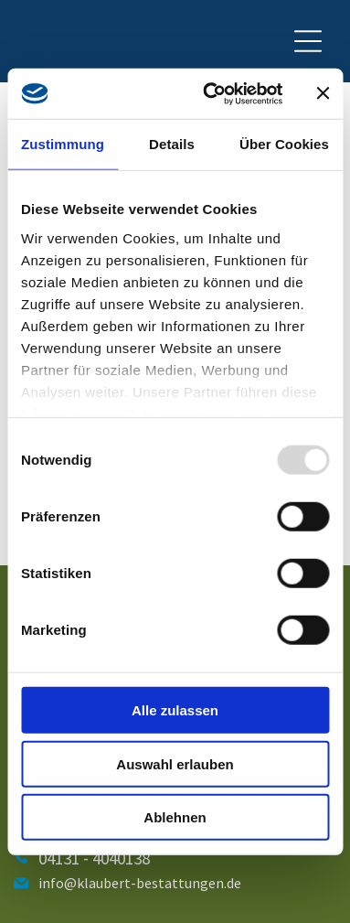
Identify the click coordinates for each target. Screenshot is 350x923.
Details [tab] (172, 144)
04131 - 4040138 (94, 858)
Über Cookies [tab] (284, 144)
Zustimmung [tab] (62, 144)
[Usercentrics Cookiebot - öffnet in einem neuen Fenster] (210, 93)
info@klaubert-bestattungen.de (139, 883)
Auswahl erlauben (174, 763)
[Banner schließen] (322, 93)
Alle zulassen (175, 710)
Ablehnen (174, 817)
